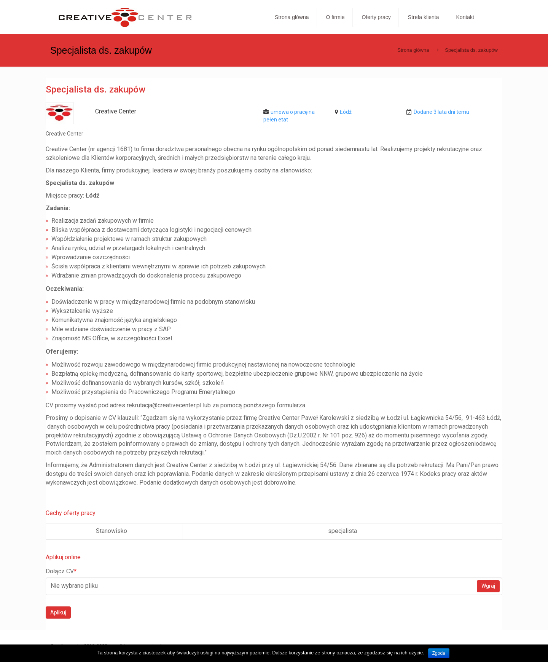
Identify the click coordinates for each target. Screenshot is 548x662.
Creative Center (115, 111)
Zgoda (438, 653)
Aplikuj (58, 612)
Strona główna (413, 50)
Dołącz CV (61, 571)
